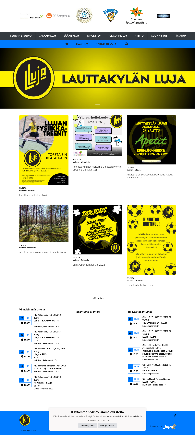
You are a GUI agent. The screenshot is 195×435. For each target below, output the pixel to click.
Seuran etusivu (21, 35)
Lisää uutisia (97, 298)
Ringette (93, 35)
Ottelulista (26, 394)
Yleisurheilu (117, 35)
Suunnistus (159, 35)
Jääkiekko (71, 35)
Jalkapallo (47, 35)
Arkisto (181, 35)
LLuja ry (82, 43)
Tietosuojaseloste (28, 430)
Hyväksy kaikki (88, 425)
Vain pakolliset (107, 425)
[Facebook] (174, 415)
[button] (14, 78)
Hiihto (139, 35)
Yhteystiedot (106, 43)
